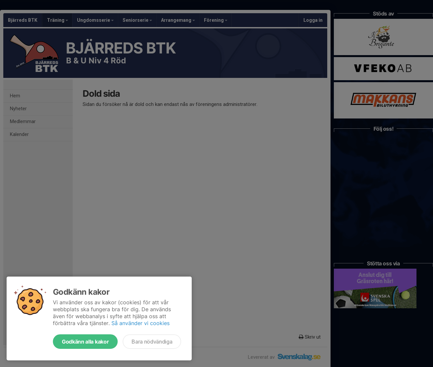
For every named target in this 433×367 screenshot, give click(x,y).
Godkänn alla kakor (85, 341)
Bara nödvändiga (152, 341)
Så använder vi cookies (140, 323)
